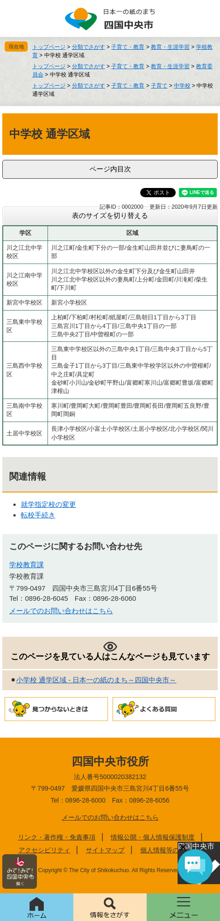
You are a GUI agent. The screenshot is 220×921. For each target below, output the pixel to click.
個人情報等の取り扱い (172, 850)
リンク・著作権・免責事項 (56, 837)
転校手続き (38, 515)
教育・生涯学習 (170, 47)
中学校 (182, 85)
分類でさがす (88, 47)
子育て (159, 85)
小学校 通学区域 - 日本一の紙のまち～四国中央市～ (96, 680)
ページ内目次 (110, 169)
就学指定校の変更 (48, 504)
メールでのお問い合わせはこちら (61, 611)
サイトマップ (105, 850)
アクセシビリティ (44, 850)
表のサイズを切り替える (110, 215)
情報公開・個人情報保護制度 (153, 837)
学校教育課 (26, 565)
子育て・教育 (127, 47)
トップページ (48, 47)
